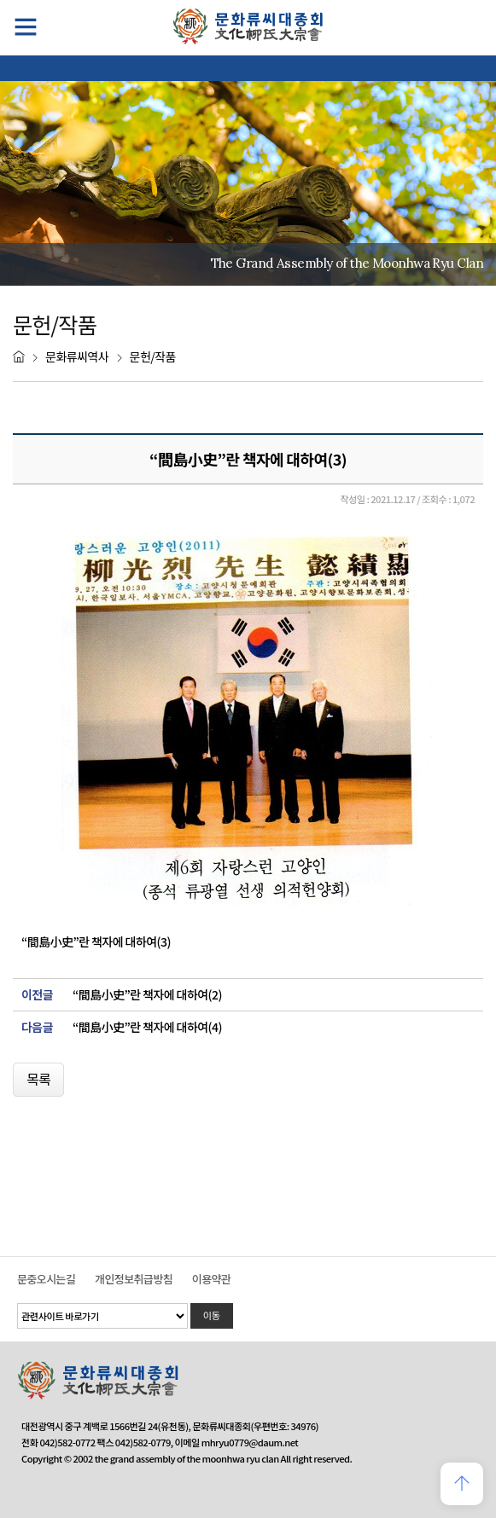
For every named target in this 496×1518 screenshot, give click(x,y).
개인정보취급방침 (133, 1279)
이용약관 (211, 1279)
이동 (211, 1315)
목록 (38, 1079)
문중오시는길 (46, 1279)
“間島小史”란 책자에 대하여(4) (147, 1027)
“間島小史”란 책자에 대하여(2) (147, 995)
